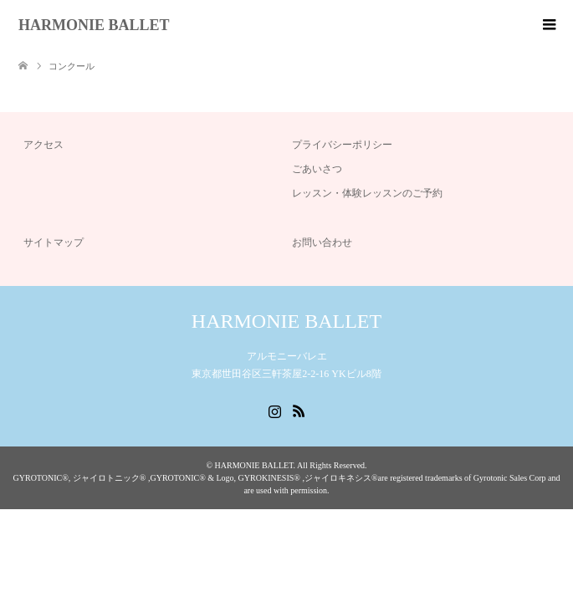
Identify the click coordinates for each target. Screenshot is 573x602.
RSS (298, 409)
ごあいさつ (317, 169)
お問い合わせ (322, 242)
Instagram (274, 409)
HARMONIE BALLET (94, 25)
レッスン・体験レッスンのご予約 (367, 193)
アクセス (43, 144)
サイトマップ (53, 242)
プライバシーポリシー (342, 144)
